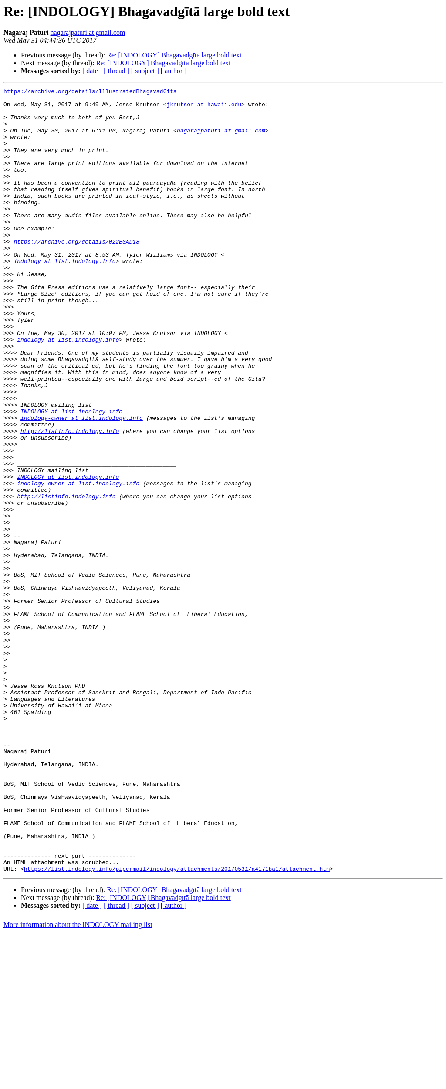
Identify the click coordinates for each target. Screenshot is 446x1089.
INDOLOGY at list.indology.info (71, 476)
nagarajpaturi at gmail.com (88, 32)
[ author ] (174, 70)
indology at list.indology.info (64, 296)
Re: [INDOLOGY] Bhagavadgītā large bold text (174, 55)
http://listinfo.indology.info (69, 500)
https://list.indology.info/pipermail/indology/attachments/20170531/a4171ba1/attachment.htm (177, 1025)
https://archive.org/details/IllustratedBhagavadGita (90, 92)
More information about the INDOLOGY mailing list (77, 1081)
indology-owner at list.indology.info (81, 484)
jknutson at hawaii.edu (203, 108)
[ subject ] (145, 70)
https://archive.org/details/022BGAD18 (76, 273)
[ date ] (92, 70)
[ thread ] (116, 70)
